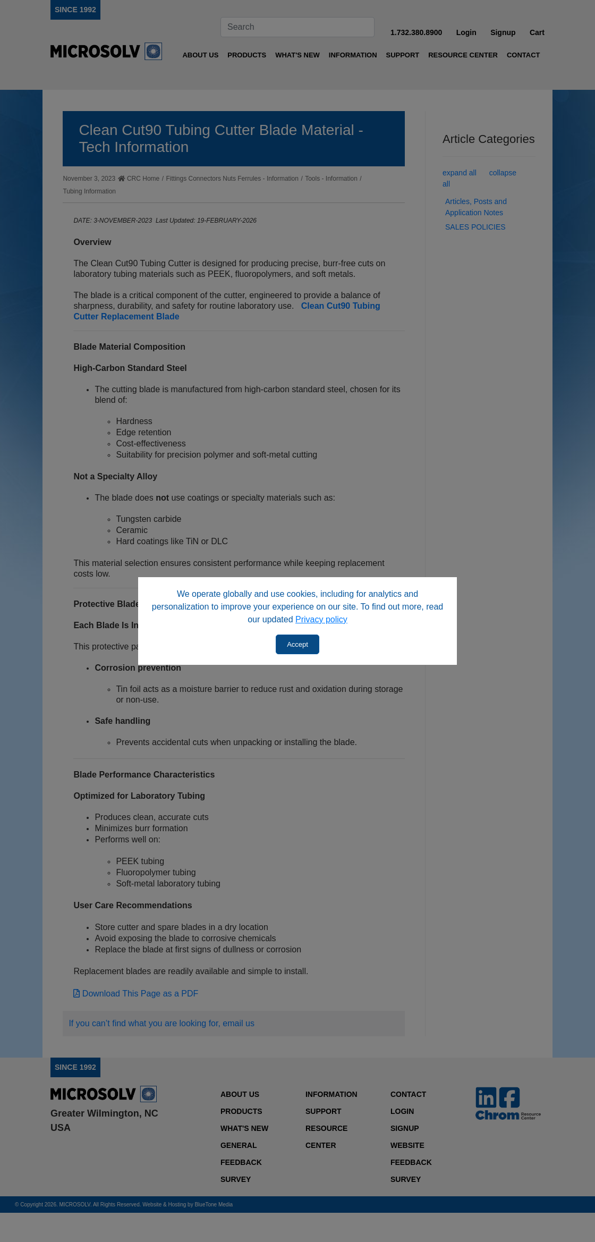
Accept (297, 644)
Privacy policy (321, 619)
